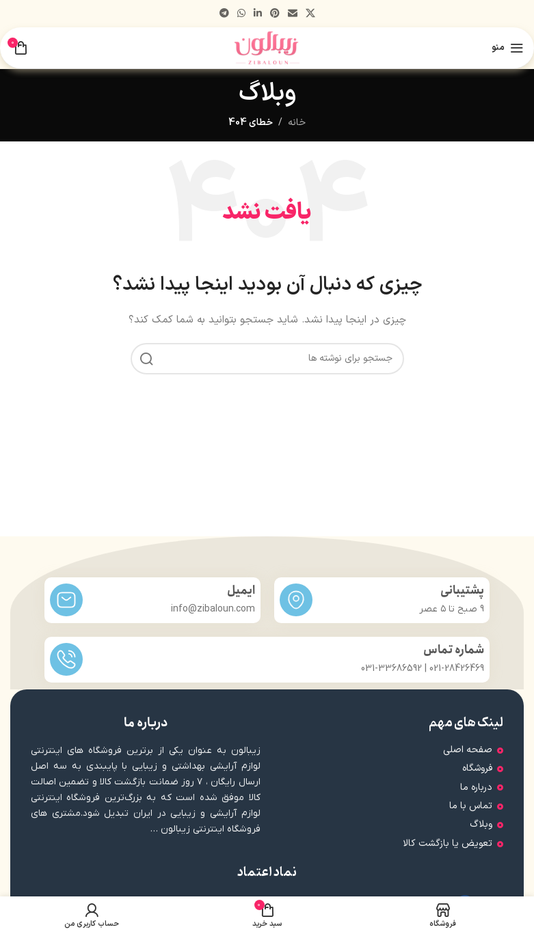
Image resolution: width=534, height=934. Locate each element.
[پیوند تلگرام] (224, 14)
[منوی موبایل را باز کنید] (508, 47)
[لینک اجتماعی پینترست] (275, 14)
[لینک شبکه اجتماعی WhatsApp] (241, 14)
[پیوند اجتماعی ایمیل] (293, 14)
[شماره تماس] (66, 659)
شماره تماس (453, 650)
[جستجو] (267, 358)
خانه (297, 122)
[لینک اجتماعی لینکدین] (258, 14)
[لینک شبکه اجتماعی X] (310, 14)
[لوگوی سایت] (267, 47)
